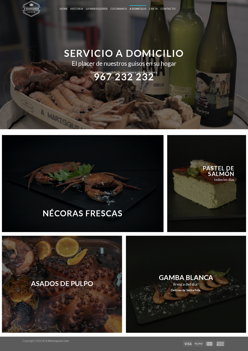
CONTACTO (168, 8)
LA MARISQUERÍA (97, 8)
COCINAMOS (118, 8)
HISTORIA (76, 8)
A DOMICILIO (138, 8)
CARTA (153, 8)
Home (64, 8)
